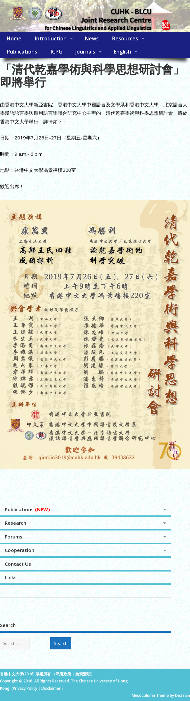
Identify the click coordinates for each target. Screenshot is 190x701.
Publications (21, 51)
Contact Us (18, 564)
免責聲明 (83, 674)
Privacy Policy (25, 688)
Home (13, 38)
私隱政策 (63, 674)
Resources (125, 38)
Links (11, 577)
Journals (85, 51)
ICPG (56, 51)
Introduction (51, 38)
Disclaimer (51, 688)
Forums (13, 536)
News (92, 38)
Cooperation (19, 550)
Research (15, 523)
